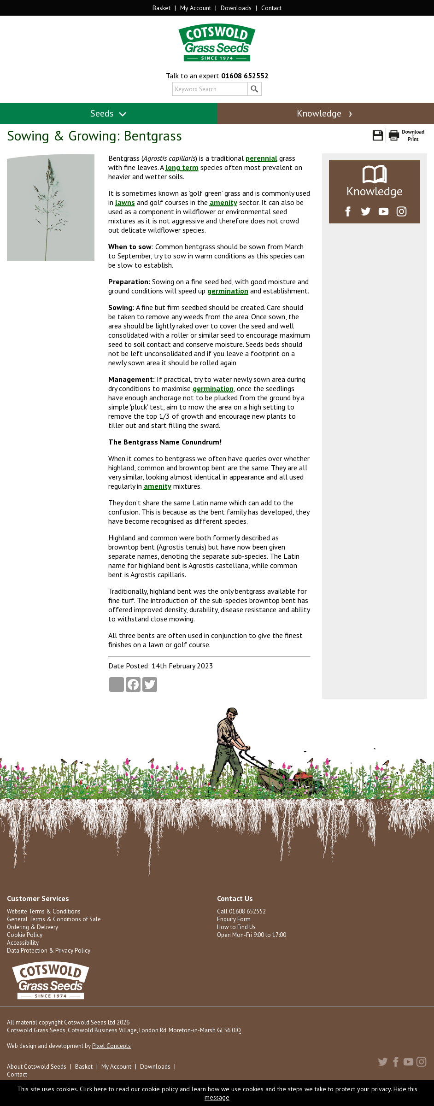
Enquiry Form (234, 919)
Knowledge (325, 113)
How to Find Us (236, 927)
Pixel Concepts (111, 1046)
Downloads (236, 8)
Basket (161, 8)
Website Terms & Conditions (44, 911)
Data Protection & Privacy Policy (48, 950)
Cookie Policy (24, 935)
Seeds (108, 113)
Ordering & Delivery (32, 927)
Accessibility (23, 943)
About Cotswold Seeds (36, 1067)
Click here (93, 1089)
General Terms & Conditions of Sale (54, 919)
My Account (195, 8)
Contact (271, 8)
